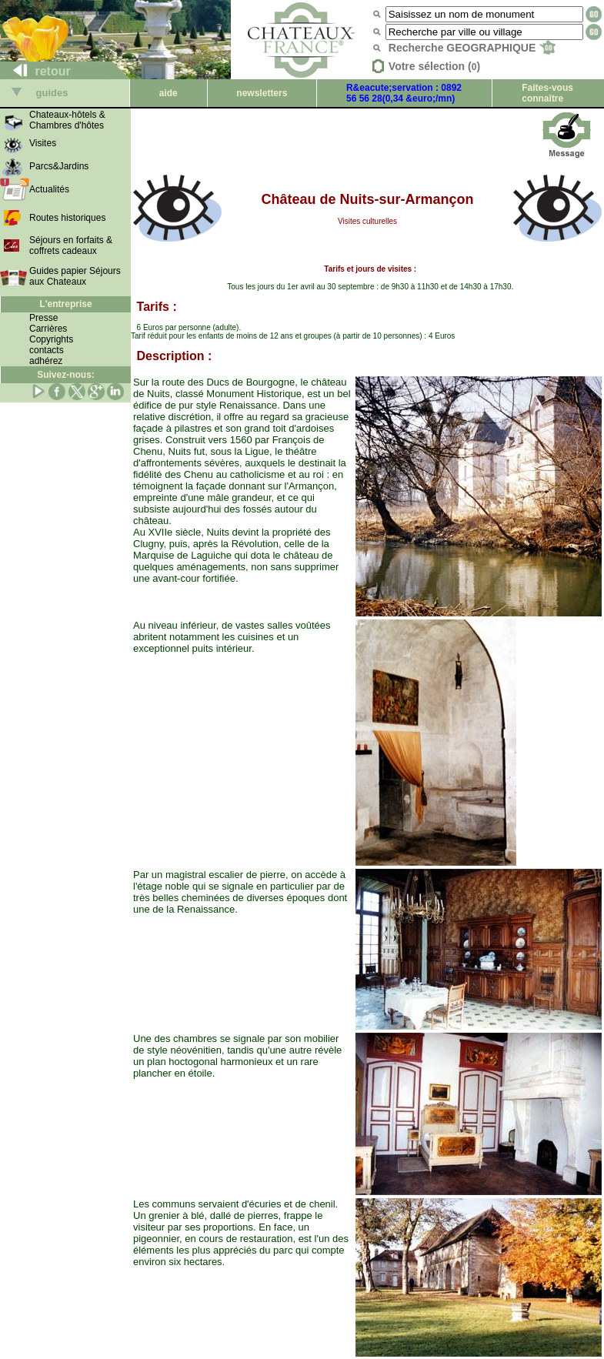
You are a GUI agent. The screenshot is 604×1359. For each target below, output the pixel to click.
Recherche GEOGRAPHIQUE (472, 48)
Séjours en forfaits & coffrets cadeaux (70, 245)
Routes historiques (67, 217)
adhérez (45, 361)
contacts (46, 350)
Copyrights (51, 339)
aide (168, 93)
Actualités (49, 189)
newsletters (261, 93)
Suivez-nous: (66, 374)
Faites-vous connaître (547, 93)
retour (36, 71)
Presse (43, 317)
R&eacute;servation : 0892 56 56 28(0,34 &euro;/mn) (404, 93)
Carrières (48, 328)
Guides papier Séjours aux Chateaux (75, 276)
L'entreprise (65, 304)
